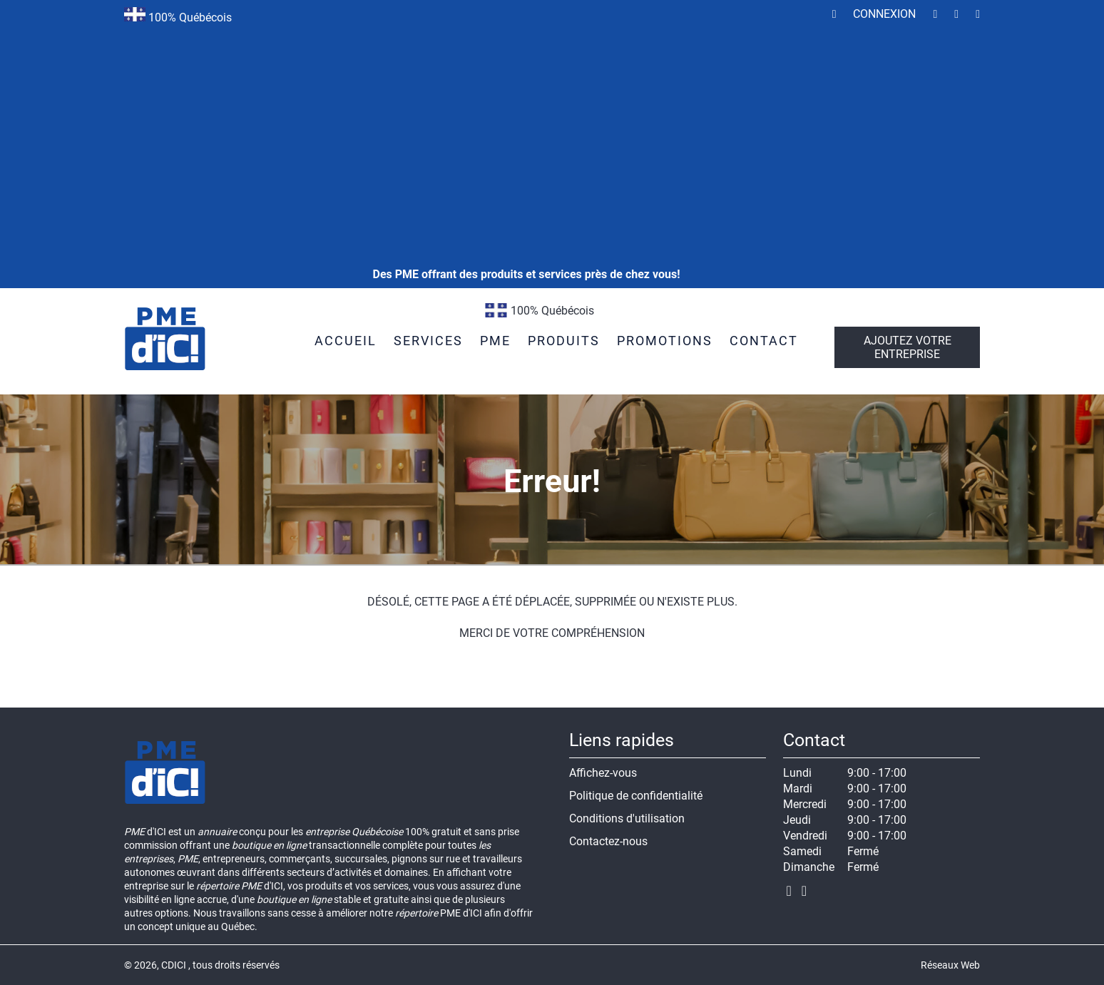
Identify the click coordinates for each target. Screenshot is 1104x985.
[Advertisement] (526, 114)
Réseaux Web (950, 965)
